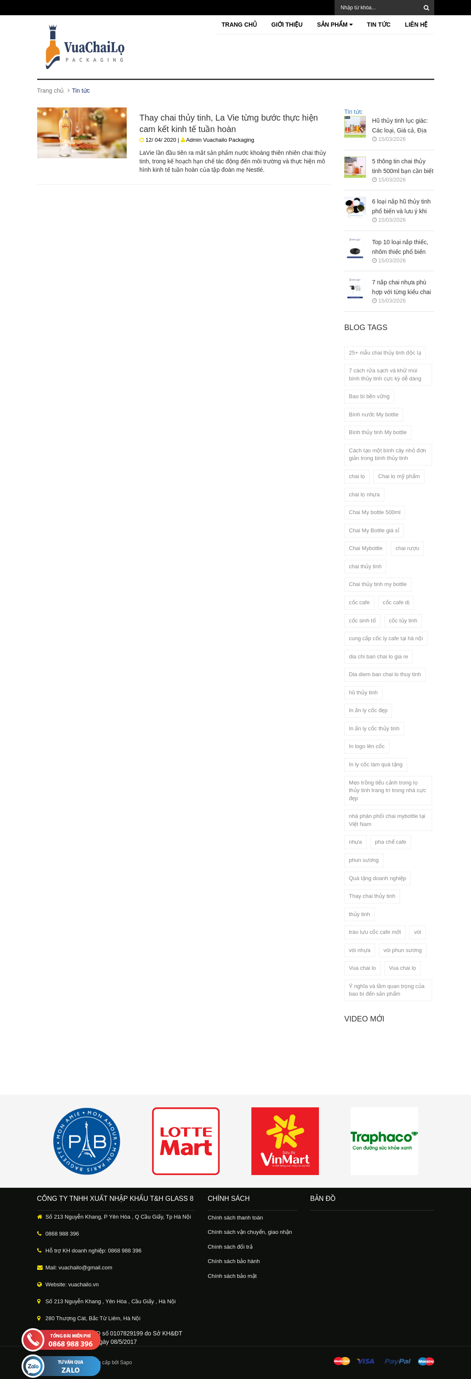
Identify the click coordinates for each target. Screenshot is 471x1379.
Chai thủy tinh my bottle (378, 584)
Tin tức (379, 24)
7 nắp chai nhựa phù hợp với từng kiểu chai (401, 287)
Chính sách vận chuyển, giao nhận (250, 1232)
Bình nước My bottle (373, 414)
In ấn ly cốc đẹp (368, 710)
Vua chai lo (362, 968)
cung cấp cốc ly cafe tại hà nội (386, 638)
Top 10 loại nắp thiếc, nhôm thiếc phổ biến (400, 247)
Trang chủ (239, 24)
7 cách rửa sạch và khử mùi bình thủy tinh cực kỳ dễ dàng (385, 374)
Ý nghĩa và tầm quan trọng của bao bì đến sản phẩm (387, 990)
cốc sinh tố (362, 620)
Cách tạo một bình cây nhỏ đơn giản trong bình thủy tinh (387, 454)
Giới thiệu (286, 24)
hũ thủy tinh (363, 692)
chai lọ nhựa (364, 494)
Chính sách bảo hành (234, 1261)
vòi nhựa (359, 950)
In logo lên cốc (367, 746)
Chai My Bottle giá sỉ (374, 530)
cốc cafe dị (396, 602)
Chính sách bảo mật (232, 1276)
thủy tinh (359, 914)
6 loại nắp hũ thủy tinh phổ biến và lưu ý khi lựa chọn (401, 207)
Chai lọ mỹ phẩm (399, 476)
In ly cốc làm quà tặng (376, 764)
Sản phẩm (334, 24)
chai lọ (357, 476)
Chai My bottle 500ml (374, 512)
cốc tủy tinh (403, 620)
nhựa (355, 842)
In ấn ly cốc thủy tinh (374, 728)
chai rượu (407, 548)
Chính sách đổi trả (230, 1247)
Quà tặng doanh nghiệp (377, 878)
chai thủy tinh (365, 566)
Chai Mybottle (365, 548)
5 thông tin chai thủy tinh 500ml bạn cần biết (402, 166)
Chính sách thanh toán (235, 1217)
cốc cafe (359, 602)
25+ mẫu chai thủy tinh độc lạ (385, 353)
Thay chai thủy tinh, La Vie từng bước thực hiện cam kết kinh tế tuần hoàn (228, 122)
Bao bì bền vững (369, 396)
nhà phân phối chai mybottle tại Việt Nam (387, 820)
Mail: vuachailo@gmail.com (79, 1267)
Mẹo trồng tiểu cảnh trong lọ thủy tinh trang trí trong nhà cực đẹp (387, 790)
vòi (417, 932)
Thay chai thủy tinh (372, 896)
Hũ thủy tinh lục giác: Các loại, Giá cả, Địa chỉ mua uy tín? (400, 126)
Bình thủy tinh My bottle (378, 432)
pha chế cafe (390, 842)
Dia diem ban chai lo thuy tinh (385, 674)
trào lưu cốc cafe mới (375, 932)
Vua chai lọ (403, 968)
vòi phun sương (403, 950)
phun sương (364, 860)
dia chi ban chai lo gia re (378, 656)
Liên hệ (416, 24)
